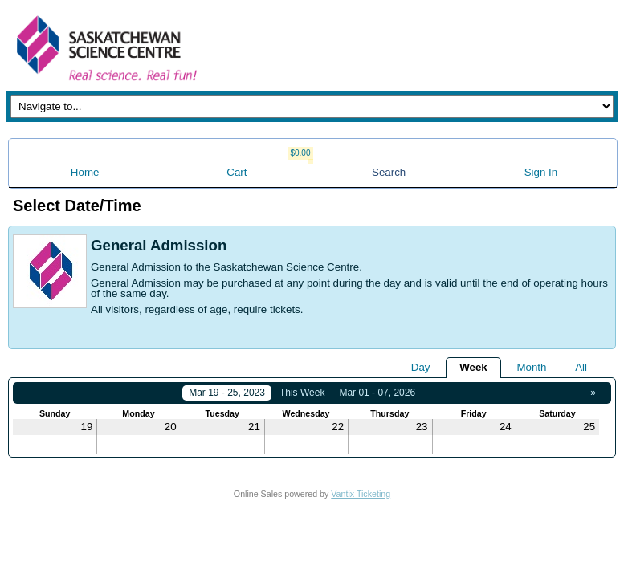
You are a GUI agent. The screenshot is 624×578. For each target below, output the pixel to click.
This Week (301, 392)
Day (420, 367)
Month (531, 367)
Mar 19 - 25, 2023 (227, 392)
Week (473, 367)
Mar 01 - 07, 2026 (377, 392)
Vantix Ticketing (360, 494)
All (581, 367)
